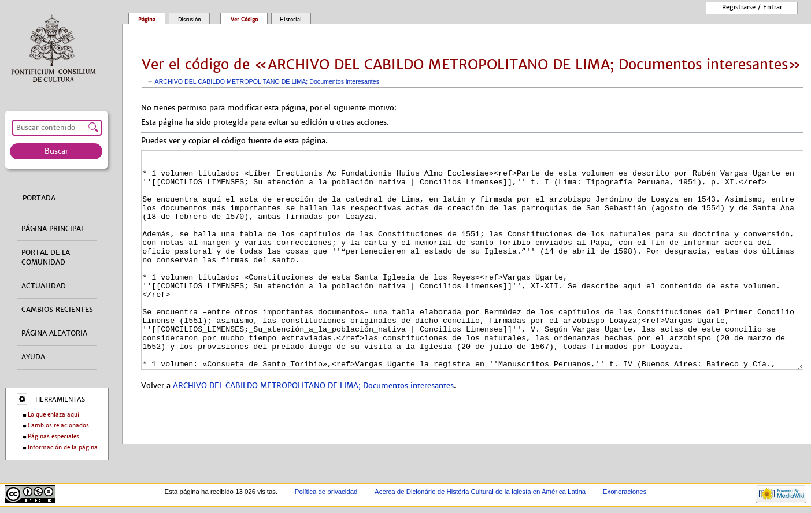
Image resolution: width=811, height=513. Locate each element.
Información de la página (63, 447)
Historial (291, 19)
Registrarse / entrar (752, 7)
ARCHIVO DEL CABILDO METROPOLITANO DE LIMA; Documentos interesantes (267, 81)
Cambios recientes (57, 309)
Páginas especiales (53, 436)
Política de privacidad (326, 491)
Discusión (189, 19)
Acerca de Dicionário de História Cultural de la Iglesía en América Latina (480, 491)
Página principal (52, 228)
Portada (39, 198)
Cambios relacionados (58, 425)
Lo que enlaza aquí (53, 414)
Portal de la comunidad (45, 257)
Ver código (244, 19)
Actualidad (43, 286)
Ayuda (33, 357)
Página (146, 19)
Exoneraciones (625, 491)
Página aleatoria (54, 333)
